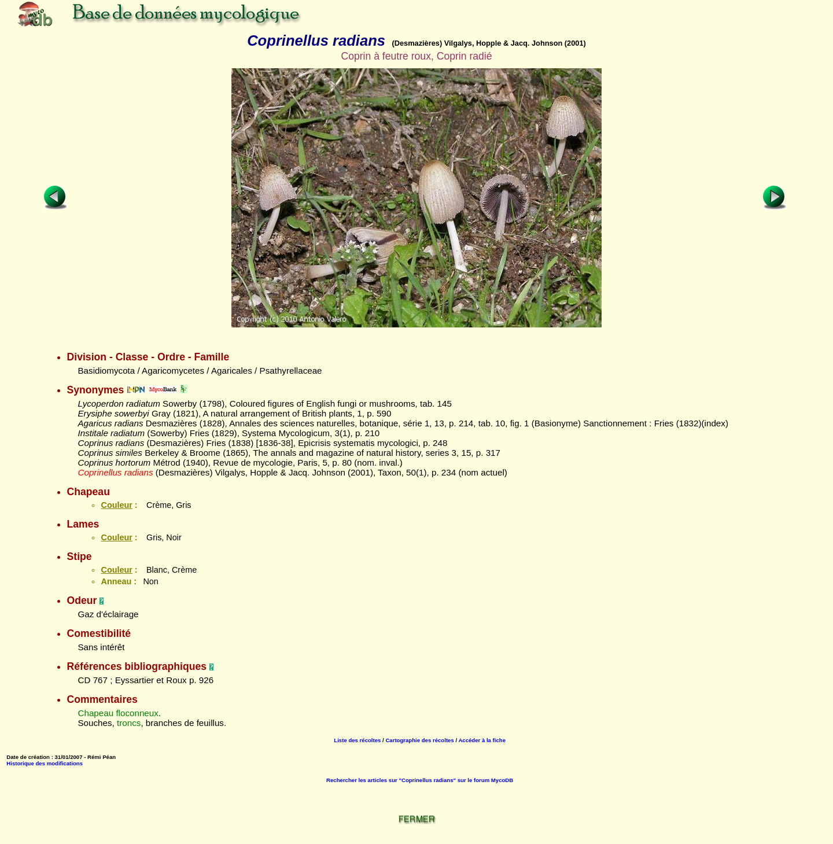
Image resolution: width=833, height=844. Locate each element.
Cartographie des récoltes (419, 740)
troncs (129, 723)
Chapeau (95, 713)
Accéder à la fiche (482, 740)
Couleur (116, 505)
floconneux (137, 713)
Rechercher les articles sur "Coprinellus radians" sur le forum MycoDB (419, 780)
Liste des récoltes (357, 740)
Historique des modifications (44, 763)
